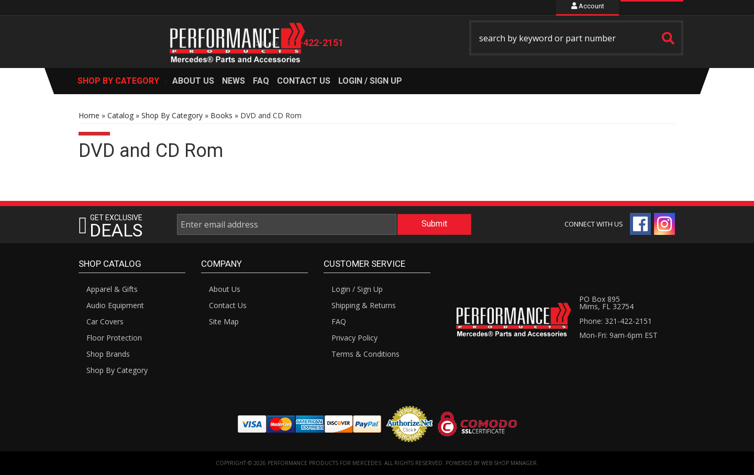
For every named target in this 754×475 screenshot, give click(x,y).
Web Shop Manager (509, 463)
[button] (576, 38)
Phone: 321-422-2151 (615, 321)
